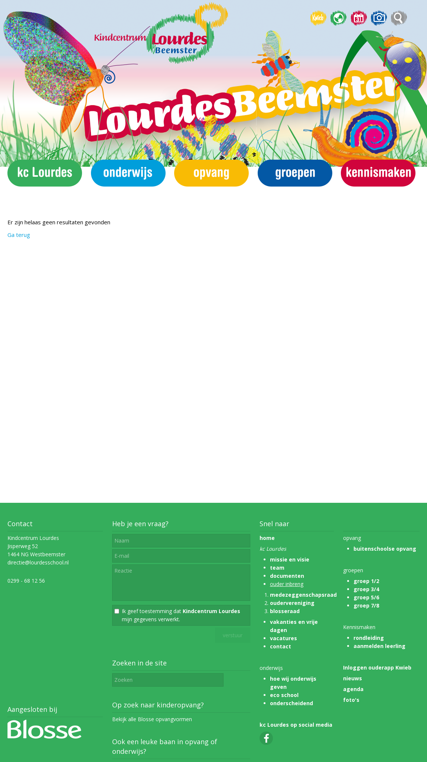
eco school (284, 694)
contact (280, 646)
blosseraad (285, 611)
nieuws (352, 678)
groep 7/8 (366, 605)
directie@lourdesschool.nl (38, 562)
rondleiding (368, 637)
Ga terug (18, 234)
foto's (351, 699)
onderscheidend (291, 703)
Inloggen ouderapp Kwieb (377, 667)
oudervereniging (292, 602)
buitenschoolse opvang (384, 548)
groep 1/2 (366, 580)
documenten (287, 575)
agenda (353, 689)
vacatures (283, 638)
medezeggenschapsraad (303, 594)
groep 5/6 (366, 597)
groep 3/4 (366, 589)
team (277, 567)
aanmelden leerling (379, 645)
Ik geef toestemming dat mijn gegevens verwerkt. (181, 615)
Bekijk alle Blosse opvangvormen (152, 719)
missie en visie (289, 559)
